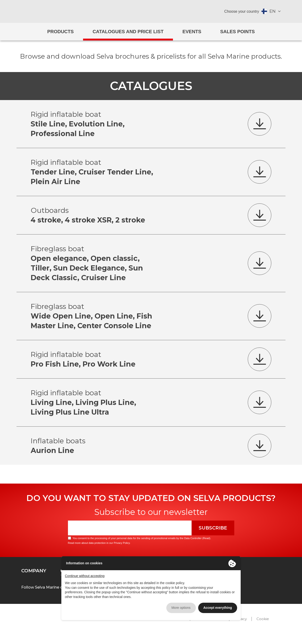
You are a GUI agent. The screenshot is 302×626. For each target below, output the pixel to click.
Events (191, 31)
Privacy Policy (122, 542)
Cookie (262, 619)
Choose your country (241, 11)
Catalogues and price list (128, 31)
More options (181, 608)
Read (206, 538)
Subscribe (213, 528)
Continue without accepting (85, 576)
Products (60, 31)
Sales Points (237, 31)
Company (33, 570)
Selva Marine (151, 11)
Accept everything (217, 608)
